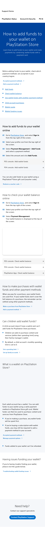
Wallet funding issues (13, 111)
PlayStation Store (17, 135)
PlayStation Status (9, 19)
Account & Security (28, 19)
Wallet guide (10, 107)
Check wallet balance (13, 93)
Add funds (9, 89)
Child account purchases (14, 103)
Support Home (8, 11)
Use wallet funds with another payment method (23, 98)
